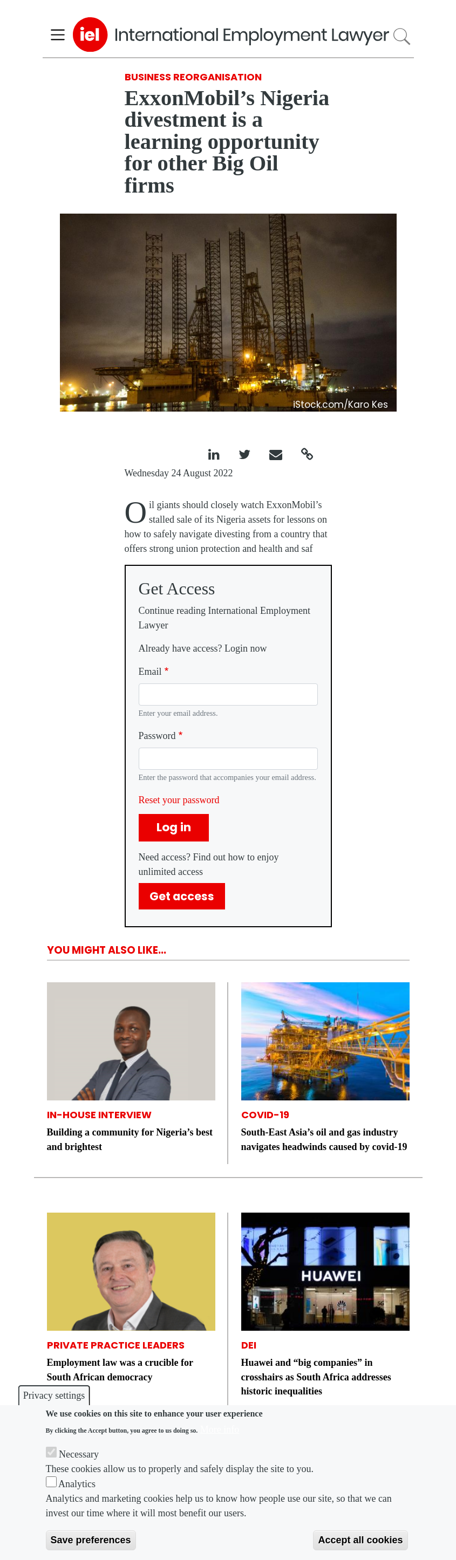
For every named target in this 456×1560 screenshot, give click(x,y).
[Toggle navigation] (58, 34)
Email (150, 671)
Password (157, 735)
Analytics (77, 1484)
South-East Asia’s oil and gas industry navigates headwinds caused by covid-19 (324, 1139)
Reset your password (179, 800)
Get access (181, 896)
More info (219, 1429)
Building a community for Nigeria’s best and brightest (130, 1139)
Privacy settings (54, 1395)
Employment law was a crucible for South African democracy (120, 1369)
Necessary (79, 1454)
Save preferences (91, 1540)
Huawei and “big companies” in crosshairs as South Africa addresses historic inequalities (316, 1376)
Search (401, 36)
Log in (173, 827)
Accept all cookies (360, 1540)
